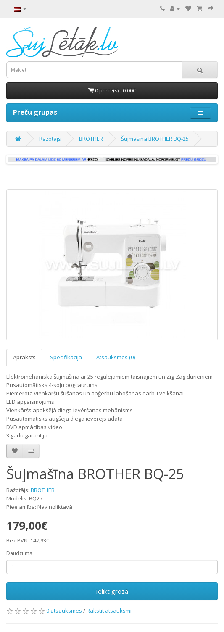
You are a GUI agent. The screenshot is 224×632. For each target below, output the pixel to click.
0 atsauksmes (64, 610)
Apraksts (24, 357)
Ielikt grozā (112, 591)
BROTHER (91, 138)
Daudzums (19, 553)
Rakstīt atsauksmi (109, 610)
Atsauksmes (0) (115, 357)
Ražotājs (50, 138)
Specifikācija (66, 357)
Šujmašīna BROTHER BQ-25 (155, 138)
